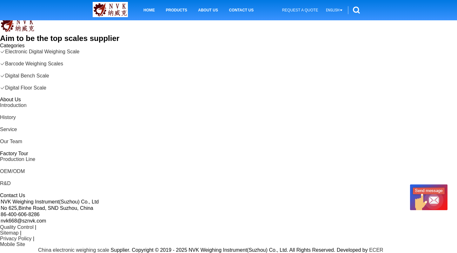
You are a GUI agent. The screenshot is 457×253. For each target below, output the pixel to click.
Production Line (17, 159)
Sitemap (9, 233)
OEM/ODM (12, 171)
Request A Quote (300, 10)
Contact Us (241, 10)
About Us (208, 10)
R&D (5, 183)
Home (149, 10)
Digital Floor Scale (23, 87)
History (8, 117)
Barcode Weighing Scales (31, 63)
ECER (376, 250)
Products (176, 10)
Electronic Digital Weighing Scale (39, 51)
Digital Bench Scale (24, 75)
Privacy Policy (16, 238)
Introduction (13, 105)
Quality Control (17, 227)
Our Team (11, 141)
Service (8, 129)
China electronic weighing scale (73, 250)
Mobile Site (12, 244)
